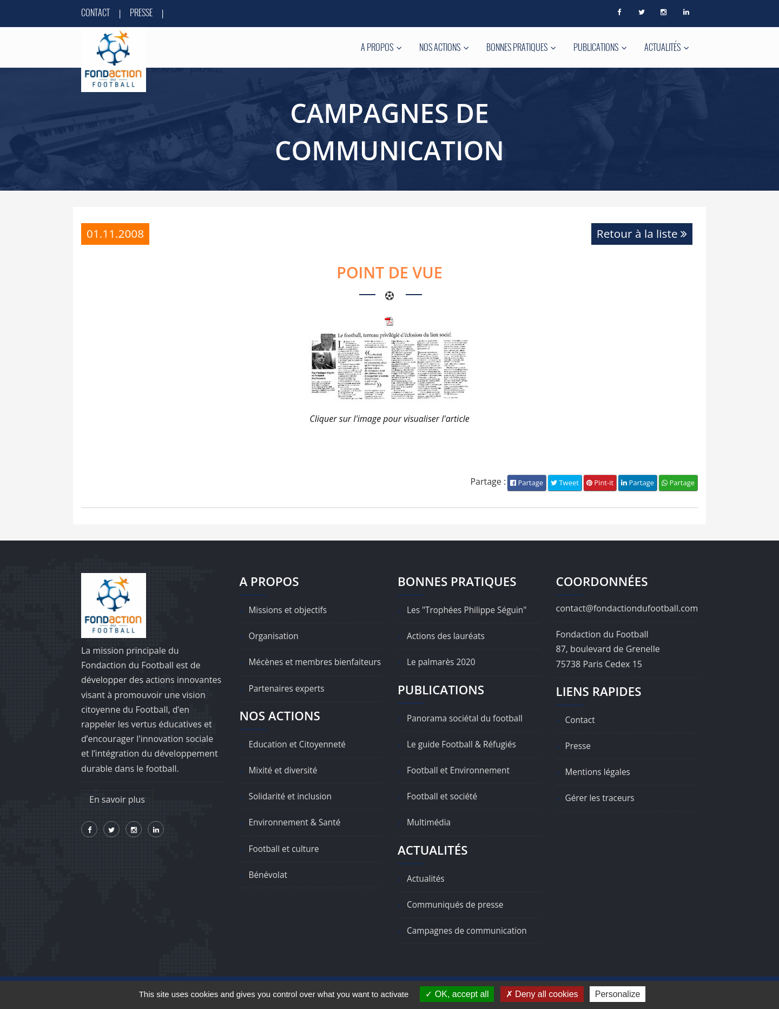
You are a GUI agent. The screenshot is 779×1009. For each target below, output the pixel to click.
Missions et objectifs (290, 610)
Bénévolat (269, 890)
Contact (95, 12)
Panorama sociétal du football (467, 718)
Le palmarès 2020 (442, 662)
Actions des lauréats (447, 636)
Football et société (443, 797)
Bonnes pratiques (521, 47)
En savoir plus (117, 799)
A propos (381, 47)
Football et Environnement (460, 771)
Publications (600, 47)
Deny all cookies (542, 994)
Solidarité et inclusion (292, 811)
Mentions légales (599, 772)
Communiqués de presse (457, 904)
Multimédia (430, 823)
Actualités (666, 47)
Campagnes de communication (469, 931)
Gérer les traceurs (601, 798)
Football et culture (285, 863)
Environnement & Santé (297, 837)
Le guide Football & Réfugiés (463, 745)
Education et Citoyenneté (299, 759)
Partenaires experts (288, 703)
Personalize (618, 994)
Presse (141, 12)
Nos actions (444, 47)
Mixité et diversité (284, 785)
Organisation (275, 636)
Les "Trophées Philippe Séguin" (469, 610)
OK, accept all (456, 994)
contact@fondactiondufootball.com (627, 609)
